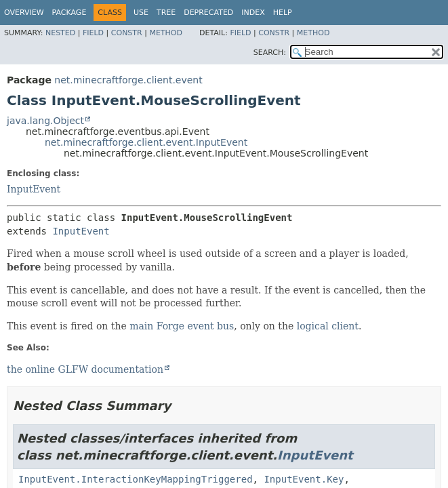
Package (69, 12)
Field (93, 32)
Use (141, 12)
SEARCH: (269, 52)
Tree (166, 12)
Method (165, 32)
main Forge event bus (181, 326)
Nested (60, 32)
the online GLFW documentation (85, 369)
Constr (126, 32)
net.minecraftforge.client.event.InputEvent (146, 142)
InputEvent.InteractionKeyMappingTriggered (135, 479)
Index (252, 12)
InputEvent (33, 189)
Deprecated (208, 12)
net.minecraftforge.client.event (128, 80)
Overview (24, 12)
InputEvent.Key (304, 479)
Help (282, 12)
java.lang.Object (45, 120)
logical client (328, 326)
